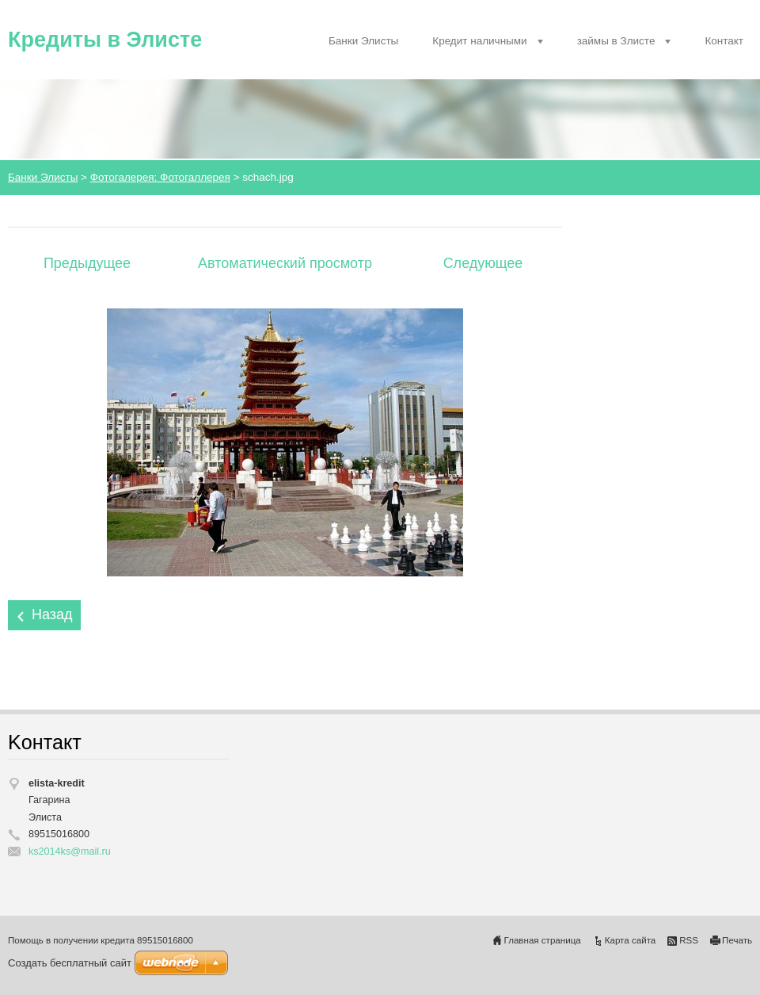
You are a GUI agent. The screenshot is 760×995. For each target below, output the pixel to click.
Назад (52, 614)
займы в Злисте (616, 41)
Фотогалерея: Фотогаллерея (160, 177)
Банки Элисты (363, 41)
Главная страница (542, 940)
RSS (688, 940)
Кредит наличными (479, 41)
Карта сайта (630, 940)
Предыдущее (87, 263)
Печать (737, 940)
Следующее (483, 263)
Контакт (724, 41)
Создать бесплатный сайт (69, 963)
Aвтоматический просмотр (285, 263)
